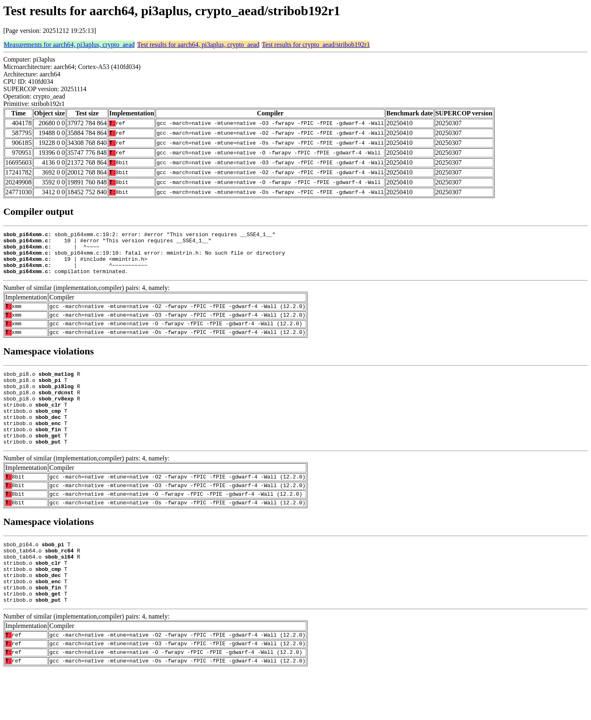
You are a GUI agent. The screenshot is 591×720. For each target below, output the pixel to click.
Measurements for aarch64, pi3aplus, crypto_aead (69, 44)
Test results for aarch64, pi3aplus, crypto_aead (198, 44)
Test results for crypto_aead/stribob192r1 (316, 44)
